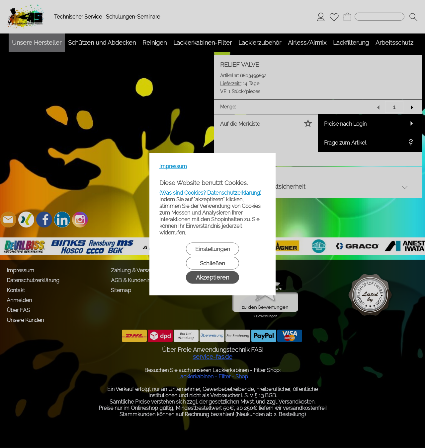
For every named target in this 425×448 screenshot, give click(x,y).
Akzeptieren (212, 277)
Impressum (173, 166)
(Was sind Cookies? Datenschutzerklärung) (210, 192)
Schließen (212, 263)
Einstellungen (212, 248)
